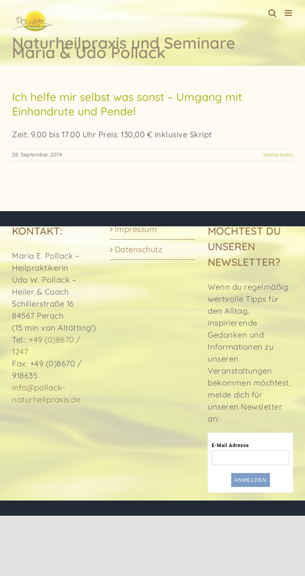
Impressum (136, 229)
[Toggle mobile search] (272, 13)
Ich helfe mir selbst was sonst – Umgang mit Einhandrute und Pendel (127, 104)
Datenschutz (139, 249)
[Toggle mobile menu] (289, 13)
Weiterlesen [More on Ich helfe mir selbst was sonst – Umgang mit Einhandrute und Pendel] (278, 154)
